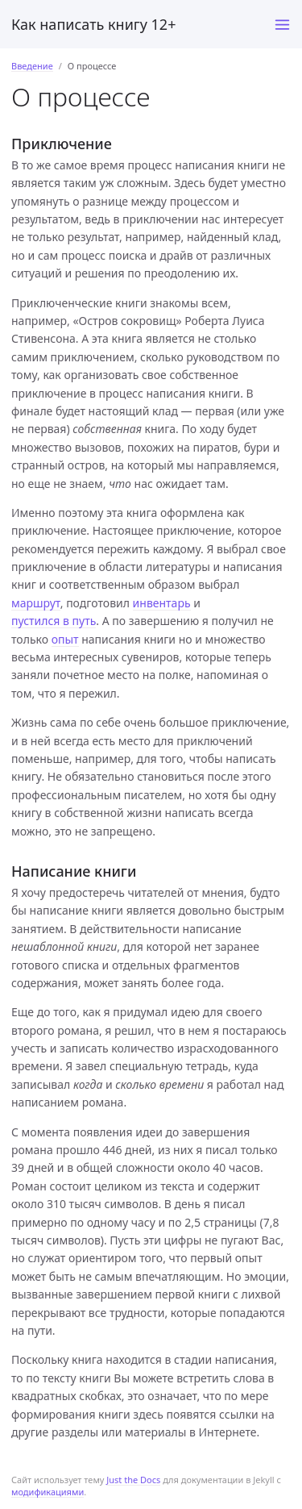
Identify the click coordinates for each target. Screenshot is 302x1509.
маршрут (35, 603)
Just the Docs (133, 1480)
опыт (65, 639)
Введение (32, 66)
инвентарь (162, 603)
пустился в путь (53, 620)
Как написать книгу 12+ (93, 24)
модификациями (47, 1492)
